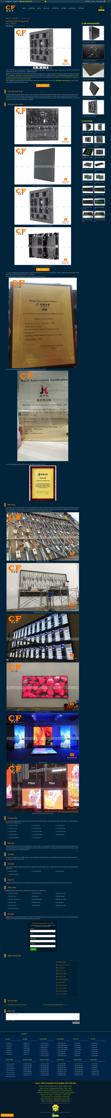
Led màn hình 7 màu (61, 970)
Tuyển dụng (99, 1)
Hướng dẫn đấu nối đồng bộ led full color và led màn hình (53, 1004)
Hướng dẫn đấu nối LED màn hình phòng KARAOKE (18, 1004)
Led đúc (8, 1043)
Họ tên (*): (32, 928)
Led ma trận (18, 75)
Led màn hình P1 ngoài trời (89, 60)
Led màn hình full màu (61, 985)
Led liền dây (43, 1043)
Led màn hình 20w (60, 967)
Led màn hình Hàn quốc (61, 991)
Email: (31, 933)
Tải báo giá (42, 85)
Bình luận (13, 23)
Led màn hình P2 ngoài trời (89, 42)
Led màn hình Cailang (61, 973)
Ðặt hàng (33, 949)
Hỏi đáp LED (15, 1)
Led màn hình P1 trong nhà (90, 79)
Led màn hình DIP (60, 982)
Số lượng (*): (33, 943)
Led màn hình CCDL (61, 976)
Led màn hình (25, 75)
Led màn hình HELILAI (61, 994)
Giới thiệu (88, 1)
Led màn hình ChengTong (62, 979)
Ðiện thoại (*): (33, 938)
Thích (7, 23)
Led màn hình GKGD (61, 988)
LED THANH (94, 1060)
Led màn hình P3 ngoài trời (89, 116)
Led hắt (76, 1043)
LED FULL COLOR (27, 1060)
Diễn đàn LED (8, 1)
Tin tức (93, 1)
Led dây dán (60, 1063)
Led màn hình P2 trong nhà (90, 97)
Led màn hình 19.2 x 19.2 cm (62, 965)
